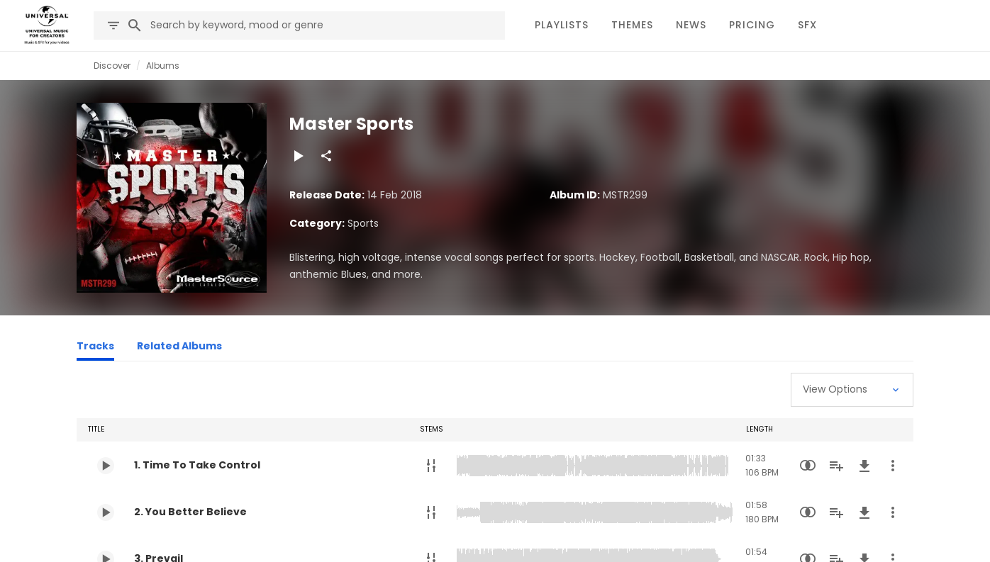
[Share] (326, 155)
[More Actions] (892, 465)
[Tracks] (95, 348)
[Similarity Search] (807, 465)
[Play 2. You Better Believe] (106, 512)
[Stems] (431, 465)
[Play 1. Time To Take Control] (106, 466)
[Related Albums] (179, 348)
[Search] (134, 25)
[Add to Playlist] (836, 465)
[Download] (864, 465)
